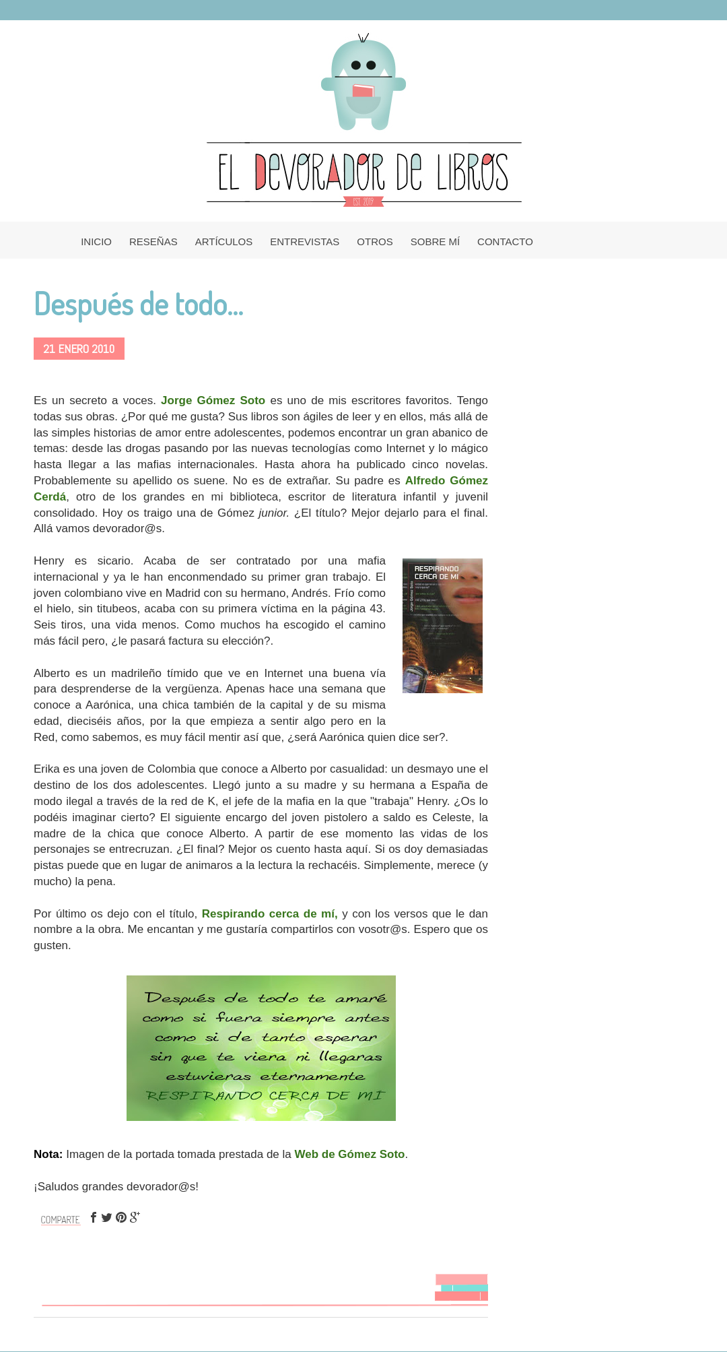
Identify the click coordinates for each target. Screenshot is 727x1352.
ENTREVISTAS (304, 241)
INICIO (96, 241)
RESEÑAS (153, 241)
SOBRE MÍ (435, 241)
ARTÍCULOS (224, 241)
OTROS (374, 241)
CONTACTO (505, 241)
